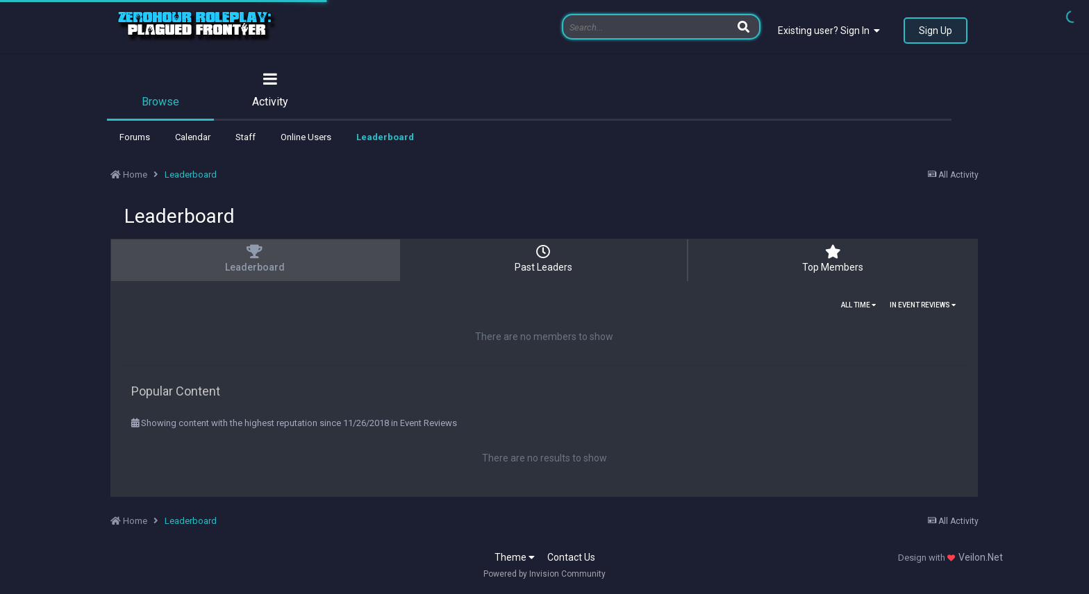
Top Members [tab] (833, 259)
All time (858, 305)
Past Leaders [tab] (543, 259)
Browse (160, 101)
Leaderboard (385, 137)
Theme (514, 557)
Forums (134, 137)
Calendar (192, 137)
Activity (270, 101)
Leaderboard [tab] (255, 259)
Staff (245, 137)
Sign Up (935, 30)
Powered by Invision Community (544, 574)
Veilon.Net (980, 557)
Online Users (306, 137)
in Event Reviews (923, 305)
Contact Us (571, 557)
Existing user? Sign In (829, 30)
